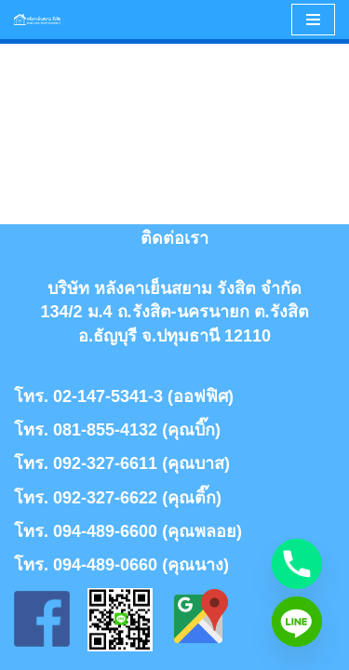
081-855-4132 (105, 430)
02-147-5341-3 (108, 396)
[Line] (297, 621)
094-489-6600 (105, 531)
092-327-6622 (105, 498)
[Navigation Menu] (313, 19)
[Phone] (297, 564)
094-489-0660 (105, 565)
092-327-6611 (105, 463)
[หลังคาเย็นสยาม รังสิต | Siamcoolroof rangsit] (37, 19)
